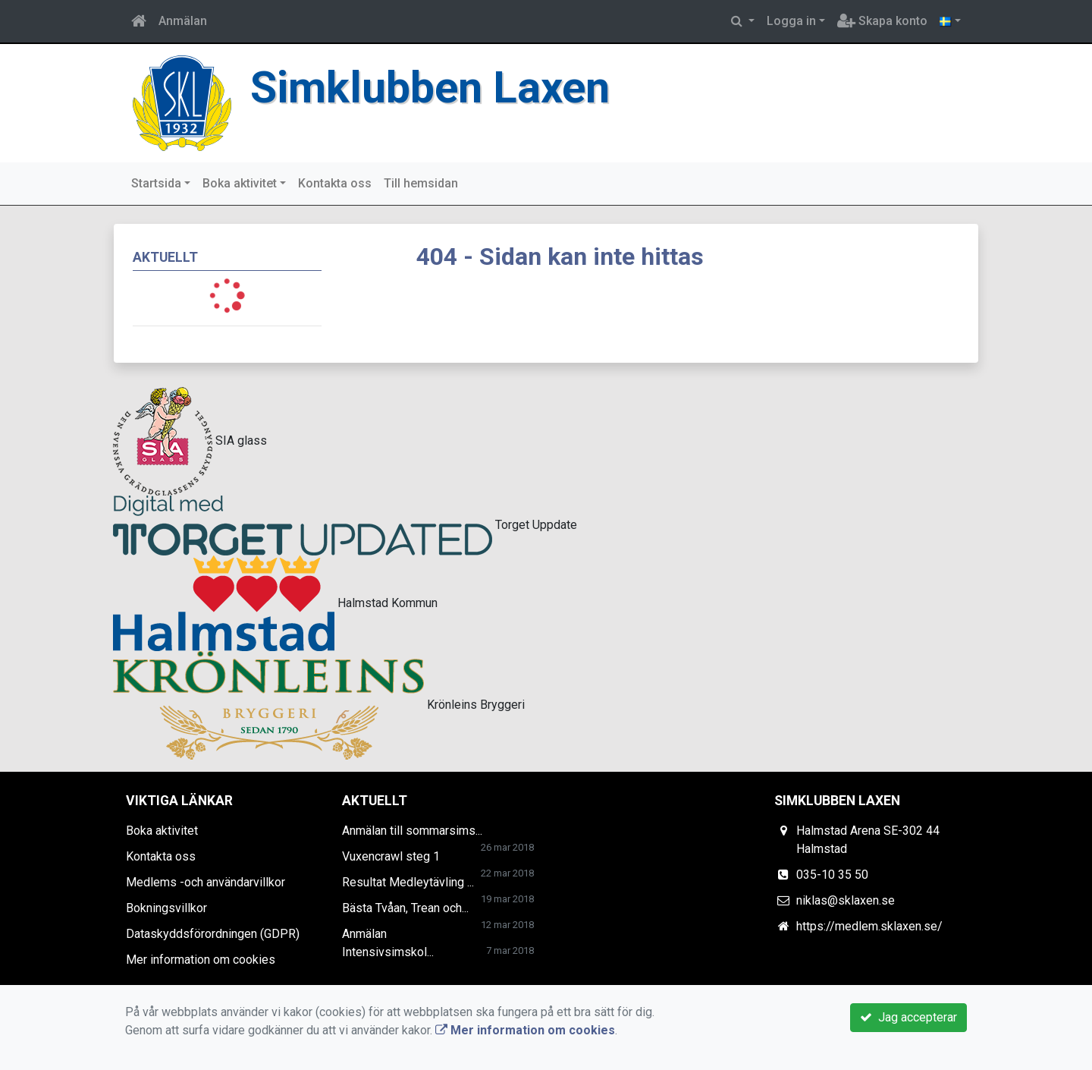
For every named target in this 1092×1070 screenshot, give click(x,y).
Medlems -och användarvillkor (205, 882)
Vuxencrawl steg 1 (391, 856)
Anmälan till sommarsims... (412, 830)
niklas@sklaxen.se (845, 900)
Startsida (156, 183)
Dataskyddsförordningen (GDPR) (213, 934)
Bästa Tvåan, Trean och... (405, 908)
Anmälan (182, 21)
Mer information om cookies (200, 959)
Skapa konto (882, 21)
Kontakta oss (335, 183)
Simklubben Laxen (430, 87)
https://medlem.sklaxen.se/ (869, 926)
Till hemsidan (421, 183)
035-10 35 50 (832, 874)
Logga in (791, 21)
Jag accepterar (908, 1017)
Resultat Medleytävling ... (408, 882)
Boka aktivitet (239, 183)
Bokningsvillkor (166, 908)
